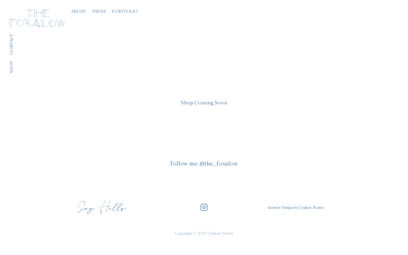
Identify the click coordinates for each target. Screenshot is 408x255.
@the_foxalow (219, 164)
